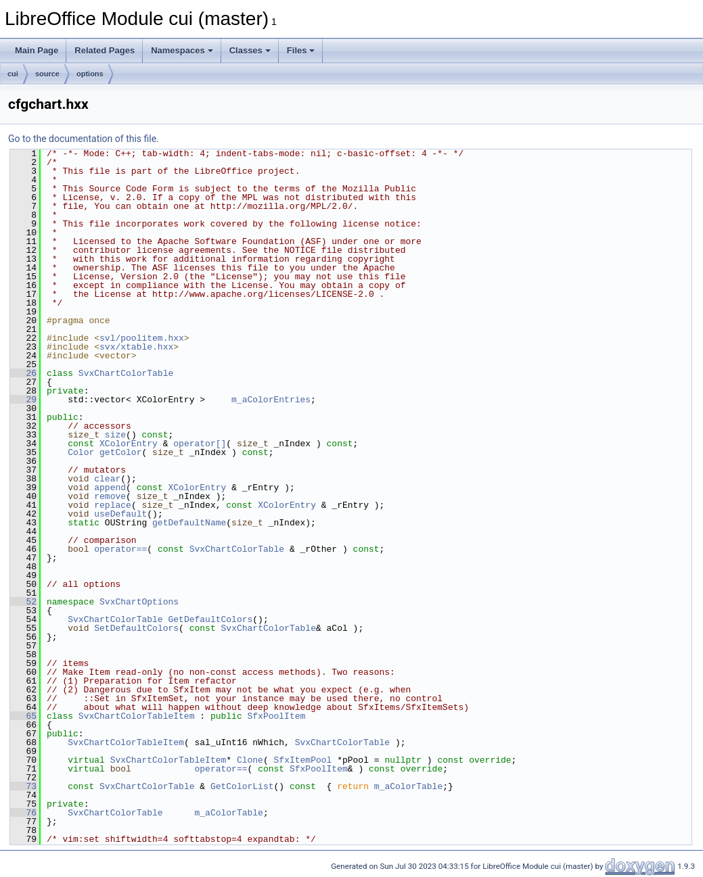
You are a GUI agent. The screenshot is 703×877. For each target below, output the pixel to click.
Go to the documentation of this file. (83, 138)
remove (110, 496)
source (47, 74)
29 (23, 400)
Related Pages (104, 50)
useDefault (120, 514)
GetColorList (242, 786)
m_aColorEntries (271, 400)
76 (23, 813)
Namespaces (182, 50)
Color (81, 452)
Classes (250, 50)
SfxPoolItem (276, 716)
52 (23, 602)
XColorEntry (128, 443)
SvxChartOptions (139, 602)
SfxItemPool (302, 760)
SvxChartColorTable (125, 373)
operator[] (199, 443)
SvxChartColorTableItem (136, 716)
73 (23, 786)
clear (107, 479)
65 (23, 716)
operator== (120, 549)
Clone (250, 760)
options (90, 74)
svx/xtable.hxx (136, 347)
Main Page (36, 50)
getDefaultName (189, 523)
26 (23, 373)
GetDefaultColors (210, 619)
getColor (120, 452)
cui (12, 74)
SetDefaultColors (136, 628)
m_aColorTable (408, 786)
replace (112, 505)
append (110, 487)
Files (301, 50)
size (115, 435)
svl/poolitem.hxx (141, 338)
